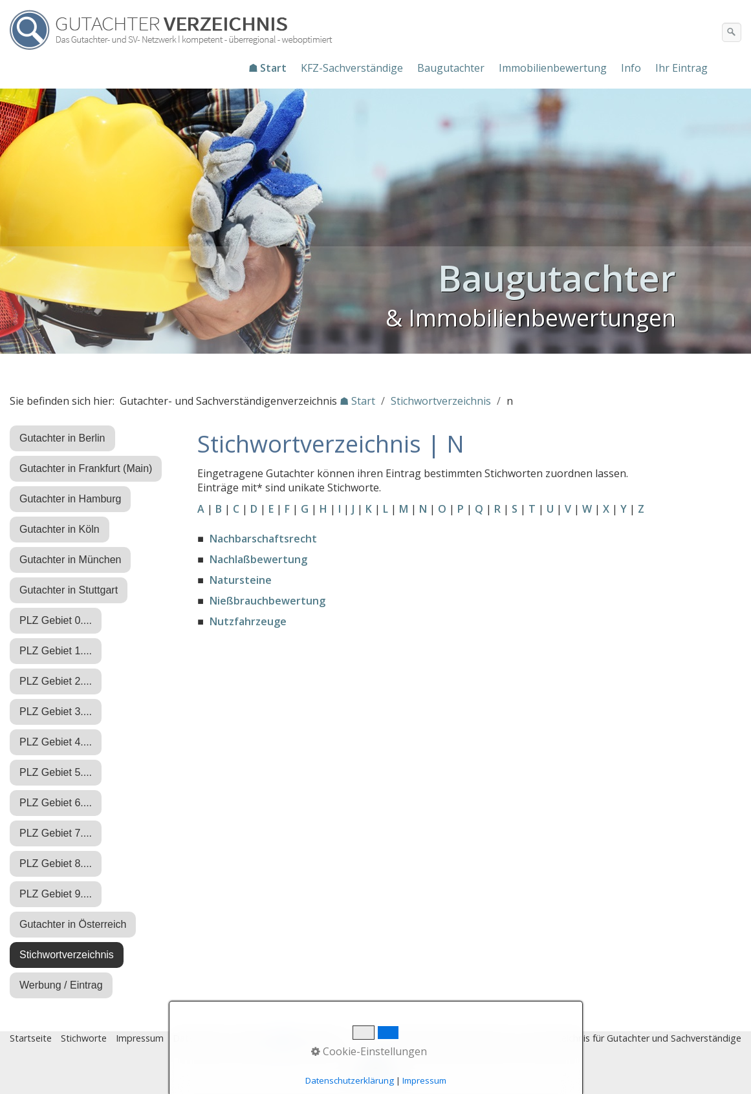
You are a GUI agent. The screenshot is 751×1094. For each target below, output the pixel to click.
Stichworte (84, 1038)
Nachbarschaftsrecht (263, 538)
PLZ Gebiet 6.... (55, 802)
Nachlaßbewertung (258, 559)
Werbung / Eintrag (61, 985)
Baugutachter (450, 68)
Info (631, 68)
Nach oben (376, 1072)
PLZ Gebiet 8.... (55, 863)
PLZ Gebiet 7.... (55, 833)
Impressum (140, 1038)
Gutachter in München (70, 559)
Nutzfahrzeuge (248, 621)
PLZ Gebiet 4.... (55, 741)
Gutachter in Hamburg (70, 498)
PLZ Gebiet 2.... (55, 681)
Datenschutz (200, 1038)
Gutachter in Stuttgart (68, 590)
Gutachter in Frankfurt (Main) (85, 468)
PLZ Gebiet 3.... (55, 711)
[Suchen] (732, 32)
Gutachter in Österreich (72, 924)
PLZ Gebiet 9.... (55, 893)
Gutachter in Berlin (62, 438)
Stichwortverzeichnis (66, 954)
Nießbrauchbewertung (267, 601)
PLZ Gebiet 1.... (55, 650)
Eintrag (251, 1038)
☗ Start (267, 68)
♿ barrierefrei (306, 1038)
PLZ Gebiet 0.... (55, 620)
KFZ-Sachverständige (352, 68)
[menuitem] (268, 68)
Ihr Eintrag (681, 68)
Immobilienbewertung (553, 68)
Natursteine (241, 580)
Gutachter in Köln (59, 529)
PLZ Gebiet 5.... (55, 772)
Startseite (31, 1038)
